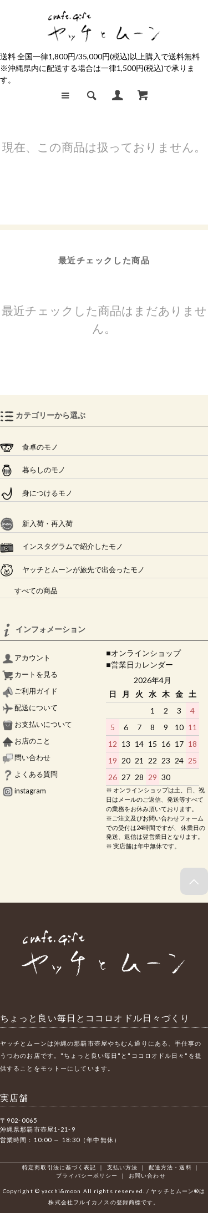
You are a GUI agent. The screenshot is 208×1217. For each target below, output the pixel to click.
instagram (24, 791)
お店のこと (26, 741)
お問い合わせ (147, 1175)
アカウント (26, 658)
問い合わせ (26, 757)
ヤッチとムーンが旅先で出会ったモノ (72, 570)
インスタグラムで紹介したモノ (61, 546)
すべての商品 (29, 591)
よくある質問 (30, 774)
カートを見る (30, 674)
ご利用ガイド (30, 691)
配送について (30, 708)
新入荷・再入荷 (36, 524)
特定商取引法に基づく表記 (59, 1167)
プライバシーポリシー (87, 1175)
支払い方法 (122, 1167)
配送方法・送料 (170, 1167)
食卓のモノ (29, 447)
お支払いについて (37, 724)
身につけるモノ (36, 493)
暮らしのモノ (32, 470)
